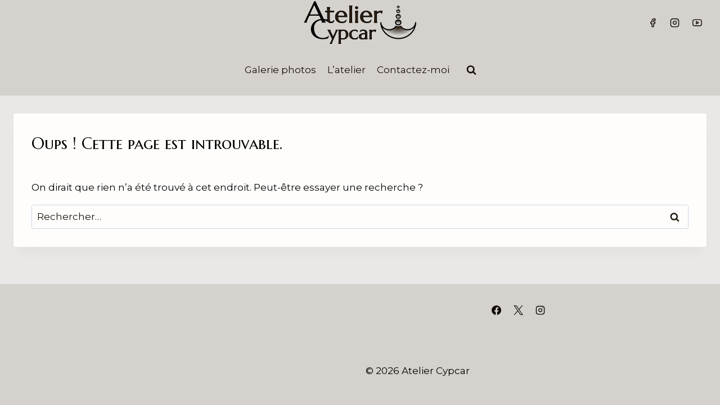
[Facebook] (653, 22)
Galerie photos (280, 69)
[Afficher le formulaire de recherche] (471, 70)
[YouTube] (696, 22)
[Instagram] (675, 22)
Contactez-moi (413, 69)
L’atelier (346, 69)
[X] (518, 310)
